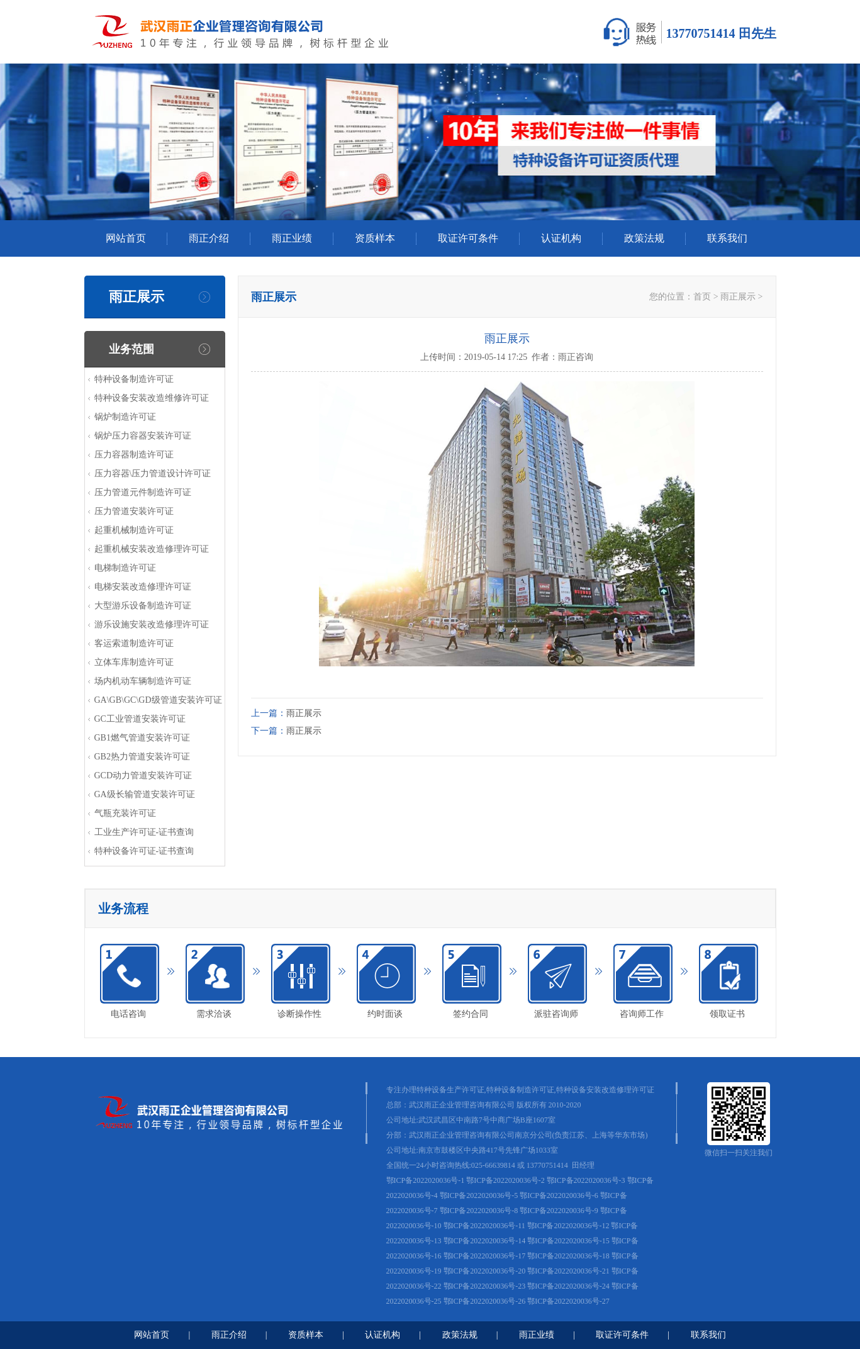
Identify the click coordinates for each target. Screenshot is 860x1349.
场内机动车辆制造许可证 (142, 681)
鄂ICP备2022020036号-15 (568, 1240)
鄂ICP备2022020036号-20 (485, 1271)
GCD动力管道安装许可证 (143, 775)
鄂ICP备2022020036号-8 (479, 1210)
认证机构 (561, 238)
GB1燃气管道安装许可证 (142, 737)
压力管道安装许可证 (134, 511)
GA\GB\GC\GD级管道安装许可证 (158, 700)
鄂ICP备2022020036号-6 (559, 1195)
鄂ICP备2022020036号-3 (586, 1180)
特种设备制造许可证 (134, 379)
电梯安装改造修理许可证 (142, 586)
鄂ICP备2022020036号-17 (485, 1255)
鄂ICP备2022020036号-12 (568, 1225)
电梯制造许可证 (125, 568)
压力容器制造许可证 (134, 454)
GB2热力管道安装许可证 (142, 756)
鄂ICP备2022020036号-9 (559, 1210)
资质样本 (375, 238)
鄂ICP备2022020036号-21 (568, 1271)
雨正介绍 (209, 238)
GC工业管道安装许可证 (140, 719)
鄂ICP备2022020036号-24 (568, 1286)
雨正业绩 (292, 238)
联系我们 (727, 238)
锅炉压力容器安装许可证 (142, 435)
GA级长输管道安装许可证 (144, 794)
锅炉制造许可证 (125, 417)
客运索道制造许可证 (134, 643)
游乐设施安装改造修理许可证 (151, 624)
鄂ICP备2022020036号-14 (485, 1240)
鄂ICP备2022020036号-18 (568, 1255)
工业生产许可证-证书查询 (144, 832)
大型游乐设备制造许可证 (142, 605)
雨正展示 (738, 296)
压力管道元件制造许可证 (142, 492)
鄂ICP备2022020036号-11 (484, 1225)
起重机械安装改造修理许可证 (151, 549)
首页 (702, 296)
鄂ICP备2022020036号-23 (485, 1286)
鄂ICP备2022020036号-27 (568, 1301)
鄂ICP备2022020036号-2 (505, 1180)
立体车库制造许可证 (134, 662)
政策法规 (644, 238)
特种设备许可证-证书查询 (144, 851)
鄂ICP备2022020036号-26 (485, 1301)
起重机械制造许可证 (134, 530)
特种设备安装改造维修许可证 (151, 398)
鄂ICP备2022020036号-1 (425, 1180)
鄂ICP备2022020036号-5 (479, 1195)
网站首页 (126, 238)
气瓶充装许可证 (125, 813)
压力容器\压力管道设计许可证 (152, 473)
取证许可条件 (468, 238)
